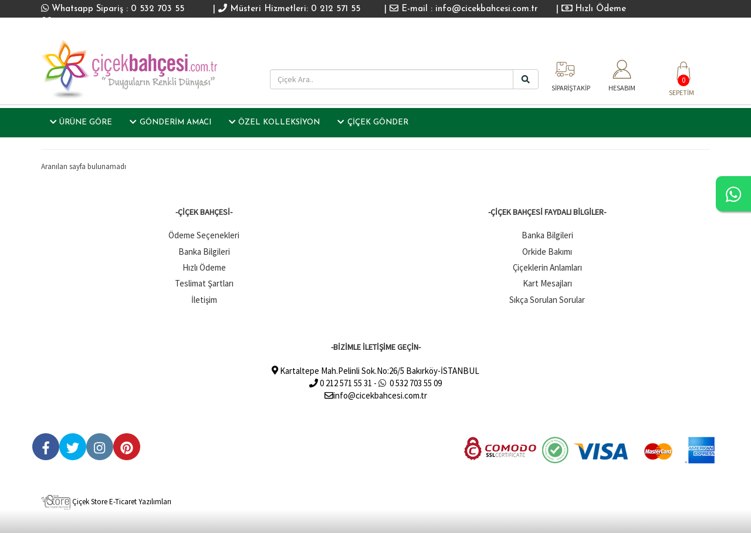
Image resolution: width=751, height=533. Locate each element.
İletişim (204, 299)
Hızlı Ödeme (594, 9)
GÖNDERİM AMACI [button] (170, 122)
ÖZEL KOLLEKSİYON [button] (274, 122)
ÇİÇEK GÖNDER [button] (372, 122)
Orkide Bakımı (547, 251)
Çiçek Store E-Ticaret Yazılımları (106, 502)
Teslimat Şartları (204, 283)
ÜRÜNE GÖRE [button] (81, 122)
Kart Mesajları (547, 283)
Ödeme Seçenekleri (203, 235)
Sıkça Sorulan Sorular (547, 299)
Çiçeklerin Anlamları (547, 267)
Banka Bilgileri (204, 251)
